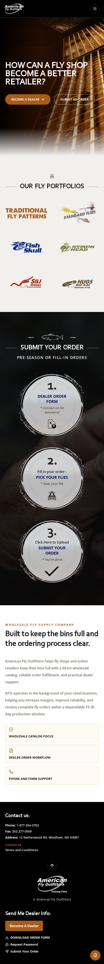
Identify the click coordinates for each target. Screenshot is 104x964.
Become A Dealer (24, 925)
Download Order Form (27, 937)
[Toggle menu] (95, 8)
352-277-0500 (22, 831)
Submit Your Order (22, 951)
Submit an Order (74, 99)
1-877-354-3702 (28, 825)
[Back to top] (52, 865)
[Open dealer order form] (95, 955)
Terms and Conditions (21, 850)
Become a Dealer (28, 99)
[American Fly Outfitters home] (14, 8)
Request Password (21, 944)
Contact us (13, 845)
